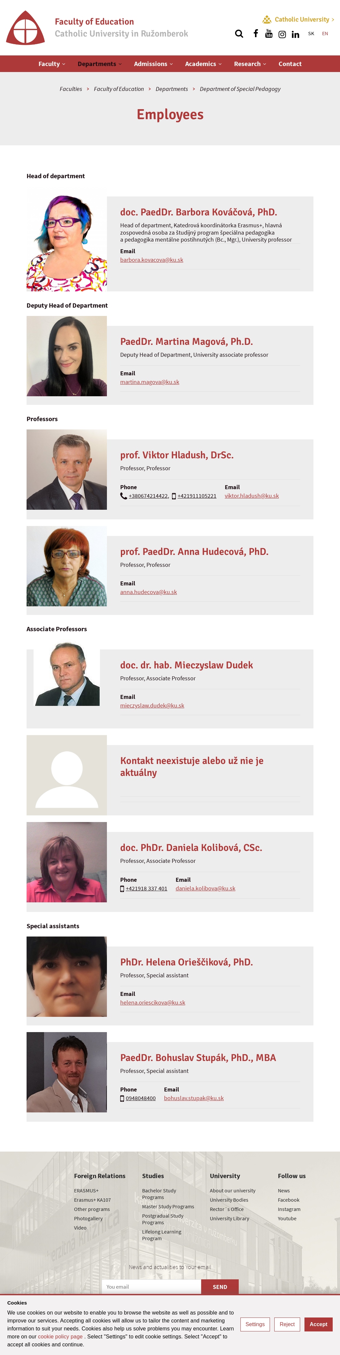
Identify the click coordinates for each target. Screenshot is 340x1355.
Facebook (288, 1199)
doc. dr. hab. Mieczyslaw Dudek (186, 665)
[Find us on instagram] (282, 33)
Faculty (49, 63)
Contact (290, 63)
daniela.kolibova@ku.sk (205, 888)
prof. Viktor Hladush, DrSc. (177, 455)
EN (325, 33)
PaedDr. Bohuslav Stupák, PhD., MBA (198, 1058)
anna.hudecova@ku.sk (148, 592)
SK (311, 33)
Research (247, 63)
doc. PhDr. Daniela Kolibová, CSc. (191, 848)
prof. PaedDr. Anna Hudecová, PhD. (194, 552)
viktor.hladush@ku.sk (252, 495)
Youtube (287, 1218)
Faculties (71, 89)
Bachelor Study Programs (159, 1193)
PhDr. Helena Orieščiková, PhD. (186, 962)
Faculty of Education (119, 89)
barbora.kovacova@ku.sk (151, 259)
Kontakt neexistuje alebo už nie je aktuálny (192, 767)
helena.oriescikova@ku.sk (152, 1002)
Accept (318, 1324)
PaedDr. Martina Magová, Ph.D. (186, 342)
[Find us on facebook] (255, 33)
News (284, 1190)
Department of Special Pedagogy (240, 89)
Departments (97, 63)
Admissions (150, 63)
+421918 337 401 (146, 888)
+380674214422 (148, 495)
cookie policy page (61, 1336)
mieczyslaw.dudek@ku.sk (152, 705)
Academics (200, 63)
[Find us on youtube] (269, 33)
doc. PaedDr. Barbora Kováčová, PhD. (198, 212)
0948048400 (141, 1098)
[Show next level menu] (64, 64)
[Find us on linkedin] (295, 33)
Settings (255, 1324)
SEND (220, 1287)
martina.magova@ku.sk (149, 382)
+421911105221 (197, 495)
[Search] (239, 33)
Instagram (289, 1209)
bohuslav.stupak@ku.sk (194, 1098)
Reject (287, 1324)
